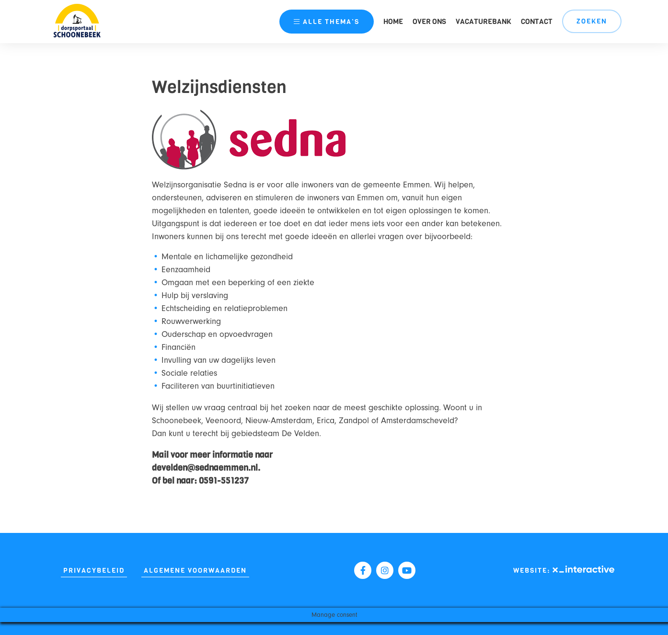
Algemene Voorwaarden (195, 570)
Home (393, 21)
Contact (537, 21)
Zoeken (591, 21)
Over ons (429, 21)
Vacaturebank (483, 21)
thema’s (326, 21)
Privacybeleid (94, 570)
